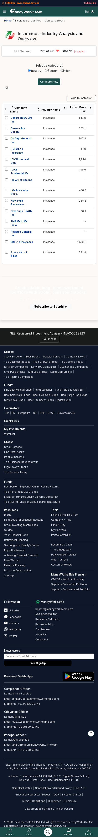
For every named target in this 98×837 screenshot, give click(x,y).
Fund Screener (43, 389)
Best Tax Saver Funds (41, 399)
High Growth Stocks (45, 361)
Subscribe (90, 3)
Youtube (11, 623)
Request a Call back (47, 619)
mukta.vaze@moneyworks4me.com (33, 721)
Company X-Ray (61, 519)
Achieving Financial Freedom (21, 555)
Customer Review (61, 564)
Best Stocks (33, 356)
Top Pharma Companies (18, 376)
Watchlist (9, 434)
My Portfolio (58, 529)
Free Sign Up (38, 663)
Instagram (12, 629)
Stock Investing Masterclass (21, 524)
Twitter (10, 636)
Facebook (12, 617)
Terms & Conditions (33, 801)
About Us (40, 634)
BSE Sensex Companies (74, 366)
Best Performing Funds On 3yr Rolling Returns (31, 486)
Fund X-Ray (58, 524)
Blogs (7, 514)
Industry (34, 70)
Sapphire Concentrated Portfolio (70, 589)
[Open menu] (4, 11)
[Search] (48, 832)
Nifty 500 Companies (44, 366)
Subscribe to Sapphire (50, 306)
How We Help (12, 560)
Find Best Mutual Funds (18, 389)
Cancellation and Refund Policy (53, 788)
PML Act (79, 788)
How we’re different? (63, 554)
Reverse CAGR (66, 412)
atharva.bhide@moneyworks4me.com (34, 744)
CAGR (51, 412)
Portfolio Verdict (61, 535)
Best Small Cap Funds (17, 394)
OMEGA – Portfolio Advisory (68, 579)
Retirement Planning (16, 540)
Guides (8, 529)
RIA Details (49, 339)
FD (13, 412)
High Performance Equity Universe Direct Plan (31, 496)
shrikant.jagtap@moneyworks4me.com (35, 698)
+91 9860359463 (46, 614)
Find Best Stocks (14, 451)
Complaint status (22, 788)
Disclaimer (54, 801)
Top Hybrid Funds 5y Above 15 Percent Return (32, 501)
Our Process (43, 629)
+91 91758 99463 (28, 749)
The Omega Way (61, 549)
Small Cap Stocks (14, 371)
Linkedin (11, 610)
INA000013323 (74, 333)
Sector (51, 70)
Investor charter (71, 794)
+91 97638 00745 (28, 703)
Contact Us (42, 639)
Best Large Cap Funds (74, 394)
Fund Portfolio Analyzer (69, 389)
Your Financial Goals (16, 535)
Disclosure (70, 801)
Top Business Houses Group (21, 461)
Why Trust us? (59, 559)
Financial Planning (14, 565)
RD (35, 412)
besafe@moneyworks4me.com (54, 609)
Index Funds (64, 399)
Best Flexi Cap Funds (45, 394)
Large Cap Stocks (61, 371)
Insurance (49, 117)
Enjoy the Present (14, 550)
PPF (42, 412)
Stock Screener (13, 356)
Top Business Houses (17, 361)
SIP (6, 412)
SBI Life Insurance (22, 242)
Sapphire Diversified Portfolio (69, 584)
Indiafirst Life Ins (21, 180)
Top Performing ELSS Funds (21, 491)
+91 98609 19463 (28, 726)
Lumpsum (24, 412)
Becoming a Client (62, 544)
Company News (75, 356)
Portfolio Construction (17, 570)
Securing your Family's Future (21, 545)
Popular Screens (53, 356)
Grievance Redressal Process (33, 794)
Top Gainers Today (71, 361)
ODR (56, 794)
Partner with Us (44, 624)
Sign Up (89, 11)
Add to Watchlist (81, 98)
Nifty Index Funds (14, 399)
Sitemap (9, 575)
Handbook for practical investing (23, 519)
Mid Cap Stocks (37, 371)
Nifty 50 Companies (16, 366)
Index (65, 70)
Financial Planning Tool (64, 514)
